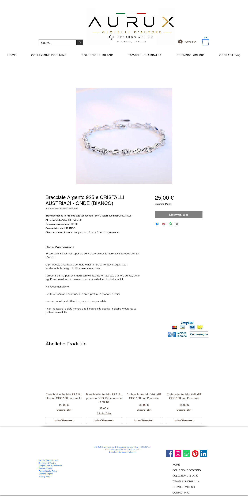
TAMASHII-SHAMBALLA (185, 481)
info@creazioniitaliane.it (125, 452)
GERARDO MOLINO (183, 487)
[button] (205, 41)
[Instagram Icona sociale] (178, 453)
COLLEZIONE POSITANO (186, 470)
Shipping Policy (163, 203)
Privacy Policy (45, 476)
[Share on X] (177, 224)
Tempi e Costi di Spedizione (50, 465)
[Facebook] (169, 453)
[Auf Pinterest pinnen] (164, 224)
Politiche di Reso (45, 468)
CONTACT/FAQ (180, 492)
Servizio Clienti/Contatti (48, 460)
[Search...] (55, 43)
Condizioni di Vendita (47, 463)
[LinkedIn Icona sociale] (203, 453)
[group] (124, 388)
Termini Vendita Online (48, 471)
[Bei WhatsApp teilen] (170, 224)
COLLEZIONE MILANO (185, 475)
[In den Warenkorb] (64, 420)
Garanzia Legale (46, 473)
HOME (176, 464)
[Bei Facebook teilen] (157, 224)
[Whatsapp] (186, 453)
